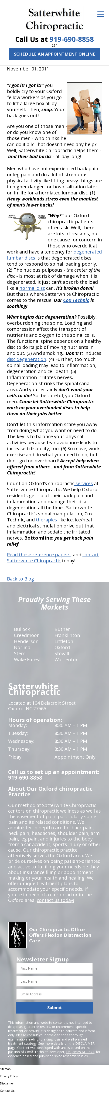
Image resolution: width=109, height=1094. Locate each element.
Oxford (62, 647)
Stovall (61, 653)
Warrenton (66, 659)
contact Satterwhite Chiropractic (53, 557)
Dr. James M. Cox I (80, 1052)
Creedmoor (26, 635)
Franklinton (67, 635)
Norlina (22, 647)
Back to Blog (20, 579)
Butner (62, 629)
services (83, 483)
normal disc (32, 288)
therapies (46, 520)
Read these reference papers (39, 554)
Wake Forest (27, 659)
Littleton (63, 641)
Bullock (22, 629)
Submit (54, 1007)
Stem (19, 653)
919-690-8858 (72, 39)
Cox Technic (76, 300)
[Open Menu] (100, 14)
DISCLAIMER (85, 1043)
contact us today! (55, 900)
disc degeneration (26, 359)
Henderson (26, 641)
